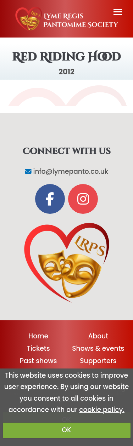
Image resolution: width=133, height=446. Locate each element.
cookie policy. (101, 409)
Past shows (38, 361)
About (98, 336)
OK (66, 430)
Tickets (38, 348)
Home (38, 336)
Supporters (98, 361)
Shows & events (98, 348)
